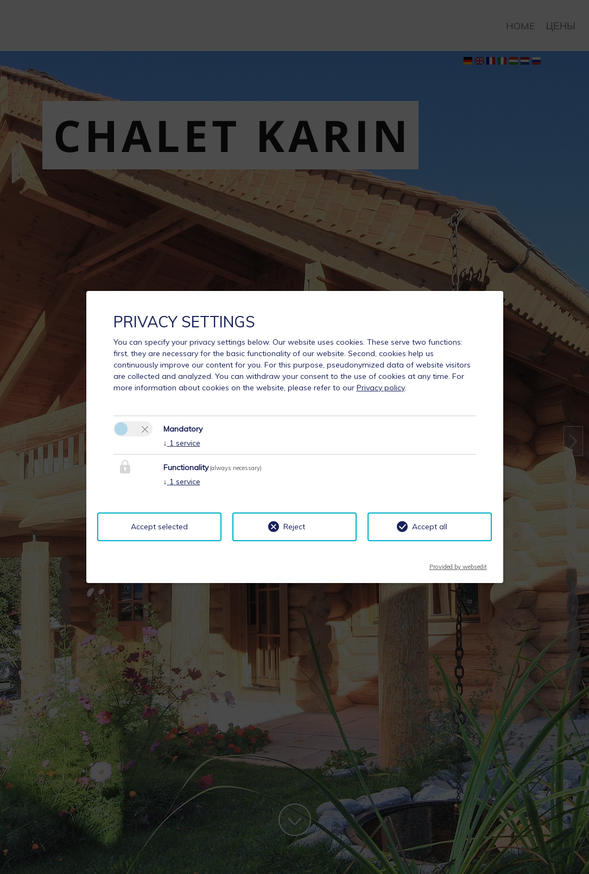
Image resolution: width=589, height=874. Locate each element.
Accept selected (159, 526)
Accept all (429, 526)
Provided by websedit (458, 563)
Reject (294, 526)
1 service (181, 443)
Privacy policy (381, 387)
